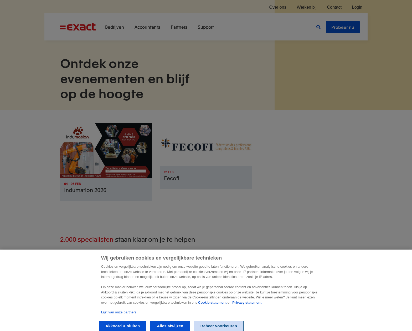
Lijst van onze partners (119, 315)
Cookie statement (212, 305)
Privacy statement (246, 305)
